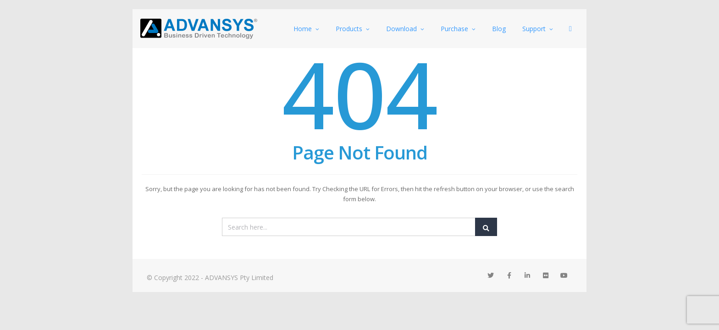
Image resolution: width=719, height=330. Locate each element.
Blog (499, 28)
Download (405, 28)
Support (537, 28)
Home (306, 28)
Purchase (458, 28)
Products (353, 28)
